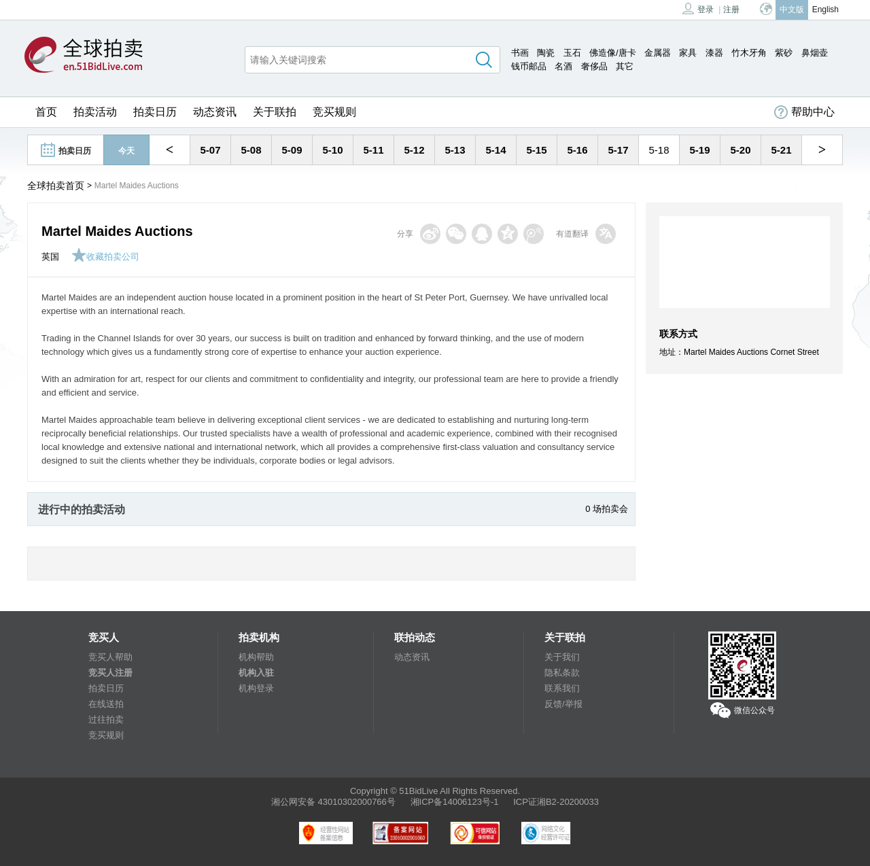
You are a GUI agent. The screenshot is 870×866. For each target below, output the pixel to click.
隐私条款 (562, 673)
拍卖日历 (155, 112)
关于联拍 (274, 112)
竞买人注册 (110, 673)
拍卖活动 (95, 112)
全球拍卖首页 (55, 185)
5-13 (455, 150)
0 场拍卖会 (606, 509)
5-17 (618, 150)
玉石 (572, 53)
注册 (731, 9)
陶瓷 (546, 53)
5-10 (332, 150)
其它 (624, 66)
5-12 (414, 150)
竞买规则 (334, 112)
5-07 (210, 150)
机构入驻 (256, 673)
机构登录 (256, 688)
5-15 (536, 150)
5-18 (658, 150)
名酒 (563, 66)
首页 (46, 112)
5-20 (740, 150)
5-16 (577, 150)
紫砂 (784, 53)
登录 (698, 8)
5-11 (373, 150)
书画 (520, 53)
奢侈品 (594, 66)
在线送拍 (106, 704)
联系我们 (562, 688)
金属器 (657, 53)
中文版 (792, 9)
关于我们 (562, 657)
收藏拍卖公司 (105, 257)
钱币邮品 (528, 66)
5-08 (251, 150)
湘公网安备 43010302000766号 (333, 802)
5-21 (781, 150)
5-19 (699, 150)
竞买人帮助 (110, 657)
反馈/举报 (563, 704)
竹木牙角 (749, 53)
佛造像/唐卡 (612, 53)
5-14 (495, 150)
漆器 (714, 53)
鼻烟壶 (814, 53)
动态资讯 (215, 112)
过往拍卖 (106, 719)
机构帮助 (256, 657)
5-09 (291, 150)
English (825, 9)
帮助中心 (804, 112)
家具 (688, 53)
